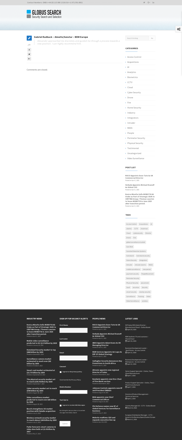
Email (62, 344)
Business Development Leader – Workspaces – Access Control (136, 352)
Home (71, 14)
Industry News (148, 14)
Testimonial (133, 139)
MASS (129, 119)
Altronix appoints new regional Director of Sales (105, 362)
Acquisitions (133, 53)
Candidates (104, 14)
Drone (130, 88)
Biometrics (132, 68)
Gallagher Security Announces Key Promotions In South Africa (107, 353)
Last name (64, 330)
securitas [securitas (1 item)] (136, 279)
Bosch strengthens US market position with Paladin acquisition (41, 401)
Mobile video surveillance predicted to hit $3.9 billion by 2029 (42, 333)
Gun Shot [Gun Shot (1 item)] (129, 238)
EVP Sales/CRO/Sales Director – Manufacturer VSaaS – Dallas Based (137, 317)
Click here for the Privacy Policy (70, 371)
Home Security (134, 98)
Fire (129, 93)
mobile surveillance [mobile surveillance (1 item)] (133, 260)
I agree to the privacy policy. (72, 363)
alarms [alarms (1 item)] (128, 220)
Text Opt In (64, 391)
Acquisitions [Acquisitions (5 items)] (143, 215)
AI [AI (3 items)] (151, 215)
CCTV (129, 73)
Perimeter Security (136, 129)
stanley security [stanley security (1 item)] (144, 283)
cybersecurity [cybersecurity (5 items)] (138, 224)
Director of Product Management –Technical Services (137, 386)
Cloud (130, 78)
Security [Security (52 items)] (145, 279)
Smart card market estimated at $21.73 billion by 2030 (41, 362)
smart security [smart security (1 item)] (131, 283)
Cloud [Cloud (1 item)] (128, 224)
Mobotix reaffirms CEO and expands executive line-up (103, 410)
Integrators (132, 109)
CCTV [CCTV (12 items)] (136, 220)
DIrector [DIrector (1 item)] (148, 224)
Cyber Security (134, 83)
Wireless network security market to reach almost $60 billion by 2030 (41, 410)
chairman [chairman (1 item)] (144, 220)
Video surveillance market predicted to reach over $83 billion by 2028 (41, 391)
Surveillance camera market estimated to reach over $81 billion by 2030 (39, 352)
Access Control (134, 48)
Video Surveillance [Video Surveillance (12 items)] (132, 292)
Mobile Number (65, 378)
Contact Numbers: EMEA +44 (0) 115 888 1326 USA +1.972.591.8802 (55, 2)
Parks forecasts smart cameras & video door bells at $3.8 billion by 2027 (41, 420)
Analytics (131, 63)
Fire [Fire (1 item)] (134, 229)
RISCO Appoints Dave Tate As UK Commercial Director (139, 168)
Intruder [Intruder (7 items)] (129, 256)
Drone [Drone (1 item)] (128, 229)
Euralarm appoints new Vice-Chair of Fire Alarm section (107, 371)
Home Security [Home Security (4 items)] (131, 251)
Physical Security (135, 134)
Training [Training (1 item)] (141, 288)
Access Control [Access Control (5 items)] (131, 215)
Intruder (131, 114)
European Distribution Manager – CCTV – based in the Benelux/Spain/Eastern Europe (140, 407)
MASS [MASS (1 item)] (151, 256)
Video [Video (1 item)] (148, 288)
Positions (117, 14)
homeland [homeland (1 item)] (130, 247)
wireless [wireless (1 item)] (145, 292)
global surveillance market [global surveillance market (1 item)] (135, 233)
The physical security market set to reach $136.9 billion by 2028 (41, 371)
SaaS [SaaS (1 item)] (128, 279)
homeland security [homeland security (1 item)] (143, 247)
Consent (63, 358)
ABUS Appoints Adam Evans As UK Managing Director (106, 335)
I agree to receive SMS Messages (73, 396)
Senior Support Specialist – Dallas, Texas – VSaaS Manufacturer (139, 363)
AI (128, 58)
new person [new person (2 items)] (147, 260)
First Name (65, 316)
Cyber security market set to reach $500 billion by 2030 (42, 380)
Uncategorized (134, 144)
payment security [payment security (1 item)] (132, 265)
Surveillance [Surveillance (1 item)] (130, 288)
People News (132, 14)
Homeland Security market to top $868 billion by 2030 (41, 342)
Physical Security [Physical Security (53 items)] (132, 274)
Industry (131, 104)
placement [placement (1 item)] (145, 274)
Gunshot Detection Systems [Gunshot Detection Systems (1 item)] (136, 242)
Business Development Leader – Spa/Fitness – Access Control (136, 340)
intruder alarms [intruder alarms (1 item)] (140, 256)
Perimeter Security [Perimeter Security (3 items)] (132, 270)
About (81, 14)
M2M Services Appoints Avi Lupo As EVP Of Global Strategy (107, 344)
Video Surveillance (135, 149)
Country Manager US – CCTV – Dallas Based (140, 397)
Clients (91, 14)
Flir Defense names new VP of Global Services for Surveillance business (106, 399)
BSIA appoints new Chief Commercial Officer (102, 389)
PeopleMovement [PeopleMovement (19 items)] (147, 265)
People (130, 124)
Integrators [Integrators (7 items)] (143, 251)
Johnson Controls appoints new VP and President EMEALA (107, 380)
